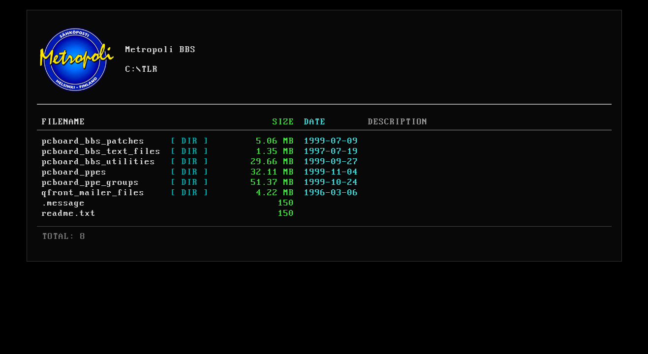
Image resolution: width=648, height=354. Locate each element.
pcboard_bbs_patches (93, 141)
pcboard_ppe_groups (90, 182)
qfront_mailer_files (93, 193)
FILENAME (63, 122)
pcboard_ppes (74, 172)
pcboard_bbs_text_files (101, 151)
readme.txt (69, 213)
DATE (315, 122)
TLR (150, 69)
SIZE (283, 122)
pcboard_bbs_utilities (98, 162)
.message (63, 203)
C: (130, 69)
